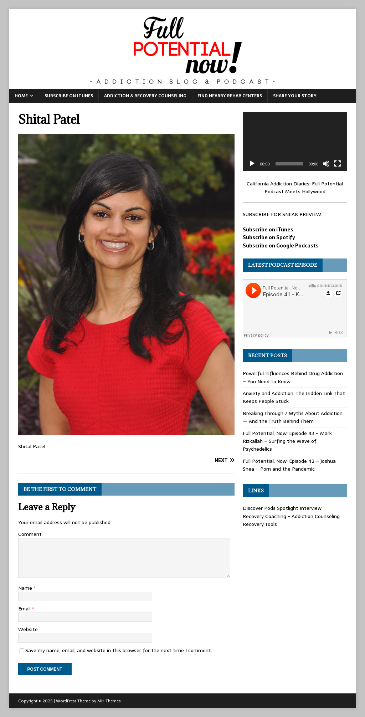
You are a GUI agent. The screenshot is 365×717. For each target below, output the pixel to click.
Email (25, 609)
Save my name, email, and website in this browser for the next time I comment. (118, 650)
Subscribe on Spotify (269, 237)
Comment (30, 534)
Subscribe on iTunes (69, 95)
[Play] (252, 163)
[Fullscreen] (337, 163)
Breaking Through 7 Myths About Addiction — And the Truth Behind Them (293, 417)
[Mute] (326, 163)
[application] (295, 141)
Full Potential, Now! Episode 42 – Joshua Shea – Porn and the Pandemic (289, 465)
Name (26, 588)
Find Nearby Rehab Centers (229, 95)
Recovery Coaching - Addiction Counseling (291, 516)
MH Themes (108, 701)
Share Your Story (295, 95)
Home (21, 95)
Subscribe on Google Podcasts (281, 246)
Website (28, 629)
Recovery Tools (260, 524)
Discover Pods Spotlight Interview (282, 508)
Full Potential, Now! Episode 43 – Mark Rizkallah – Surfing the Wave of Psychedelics (287, 441)
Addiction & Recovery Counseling (145, 95)
